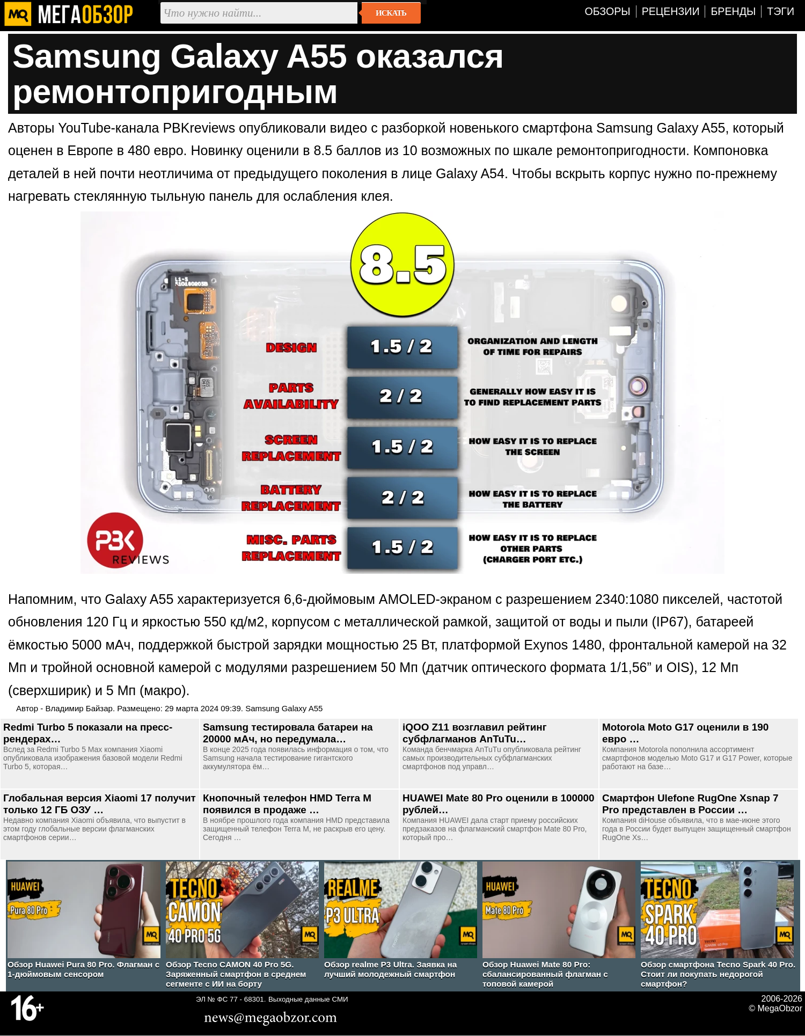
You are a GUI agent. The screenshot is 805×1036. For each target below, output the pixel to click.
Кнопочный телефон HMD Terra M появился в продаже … (287, 803)
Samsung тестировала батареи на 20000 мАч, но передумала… (288, 733)
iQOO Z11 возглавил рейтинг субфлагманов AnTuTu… (474, 733)
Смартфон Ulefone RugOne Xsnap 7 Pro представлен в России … (690, 803)
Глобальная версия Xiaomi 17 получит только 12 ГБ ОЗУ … (99, 803)
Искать (391, 13)
